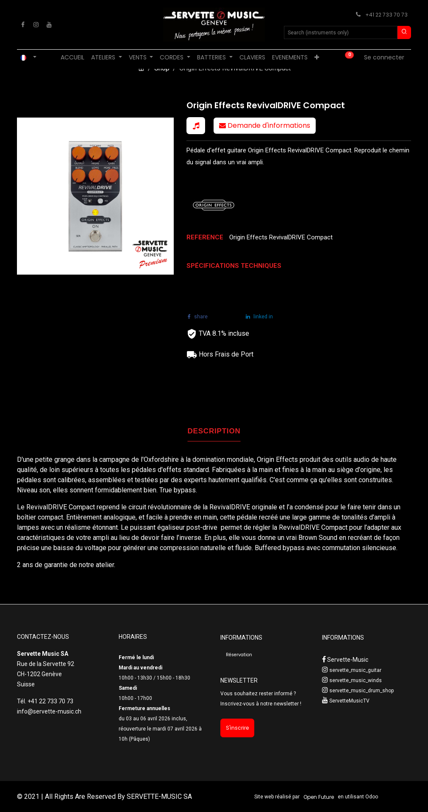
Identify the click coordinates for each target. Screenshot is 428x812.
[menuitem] (72, 57)
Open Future (318, 797)
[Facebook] (23, 25)
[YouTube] (49, 25)
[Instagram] (36, 25)
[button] (195, 125)
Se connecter (384, 57)
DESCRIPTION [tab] (214, 431)
